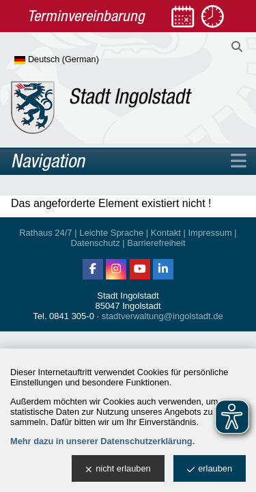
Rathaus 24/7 (45, 233)
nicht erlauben (117, 469)
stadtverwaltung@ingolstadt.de (162, 316)
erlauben (209, 469)
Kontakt (166, 233)
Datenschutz (94, 243)
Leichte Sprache (111, 233)
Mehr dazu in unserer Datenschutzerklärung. (102, 441)
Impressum (209, 233)
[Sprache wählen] (78, 60)
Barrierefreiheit (156, 243)
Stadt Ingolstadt (127, 295)
